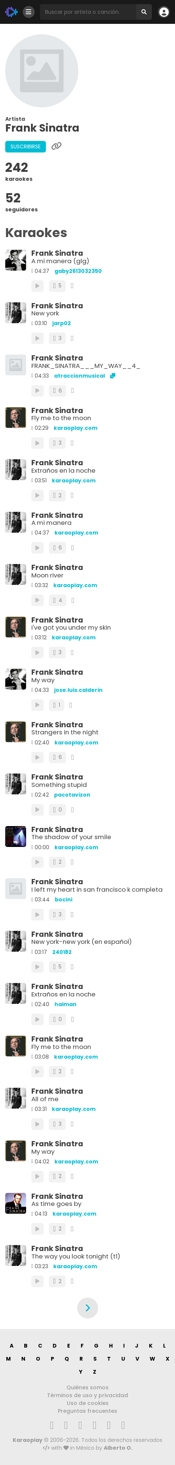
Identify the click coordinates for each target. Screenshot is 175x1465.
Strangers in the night (65, 732)
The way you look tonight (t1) (75, 1256)
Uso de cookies (88, 1403)
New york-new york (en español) (81, 941)
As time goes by (56, 1203)
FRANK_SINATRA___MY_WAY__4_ (86, 365)
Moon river (47, 575)
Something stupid (59, 784)
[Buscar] (144, 12)
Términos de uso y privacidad (87, 1395)
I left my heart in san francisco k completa (97, 889)
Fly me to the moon (61, 418)
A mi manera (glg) (60, 261)
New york (45, 313)
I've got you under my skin (71, 627)
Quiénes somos (87, 1387)
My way (42, 680)
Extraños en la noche (63, 470)
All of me (45, 1099)
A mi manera (51, 522)
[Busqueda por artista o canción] (88, 12)
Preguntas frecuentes (87, 1411)
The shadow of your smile (71, 837)
